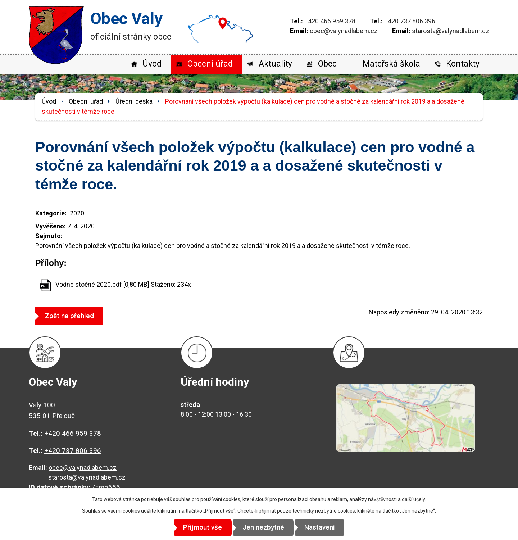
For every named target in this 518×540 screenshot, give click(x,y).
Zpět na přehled (71, 316)
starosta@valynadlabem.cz (450, 31)
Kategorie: (51, 213)
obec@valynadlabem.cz (344, 31)
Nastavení (324, 527)
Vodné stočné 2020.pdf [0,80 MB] (102, 284)
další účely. (414, 500)
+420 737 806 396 (409, 21)
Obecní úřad (210, 64)
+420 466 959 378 (329, 21)
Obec (327, 64)
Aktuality (275, 64)
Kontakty (463, 64)
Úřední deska (134, 101)
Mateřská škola (391, 64)
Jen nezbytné (263, 527)
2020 (77, 213)
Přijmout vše (198, 527)
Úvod (152, 64)
